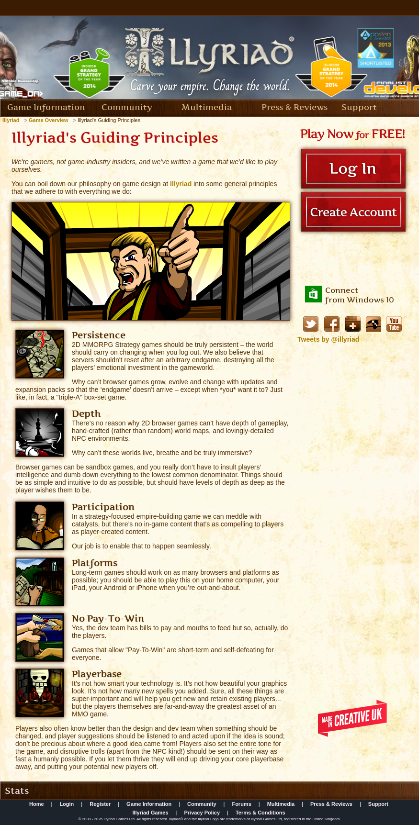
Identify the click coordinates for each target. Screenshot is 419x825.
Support (359, 107)
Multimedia (206, 107)
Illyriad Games (150, 812)
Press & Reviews (294, 107)
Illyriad (181, 184)
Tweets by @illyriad (328, 339)
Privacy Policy (202, 812)
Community (127, 107)
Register (100, 804)
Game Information (46, 107)
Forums (241, 804)
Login (66, 804)
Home (36, 804)
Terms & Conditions (260, 812)
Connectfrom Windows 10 (359, 294)
